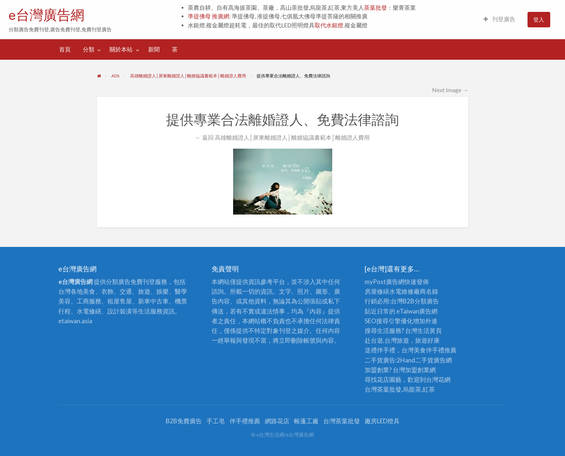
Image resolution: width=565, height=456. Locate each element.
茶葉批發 (375, 7)
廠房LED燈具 (382, 421)
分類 (88, 49)
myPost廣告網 (384, 281)
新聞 (154, 49)
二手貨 (424, 360)
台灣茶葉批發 (383, 389)
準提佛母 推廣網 (208, 16)
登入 (538, 19)
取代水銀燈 (329, 25)
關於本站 (121, 49)
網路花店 (277, 421)
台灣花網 (438, 379)
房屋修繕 (377, 291)
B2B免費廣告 (184, 421)
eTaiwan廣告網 (416, 311)
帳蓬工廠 (306, 421)
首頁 (65, 49)
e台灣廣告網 (46, 14)
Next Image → (450, 89)
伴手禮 (435, 350)
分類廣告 (426, 301)
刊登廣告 (499, 19)
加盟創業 (417, 370)
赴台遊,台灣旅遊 (387, 340)
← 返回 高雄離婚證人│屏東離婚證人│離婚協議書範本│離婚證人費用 (282, 137)
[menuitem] (499, 20)
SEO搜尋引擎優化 (389, 321)
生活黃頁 (429, 330)
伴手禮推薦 (245, 421)
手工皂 (215, 421)
